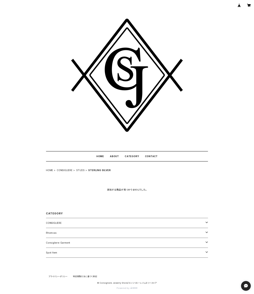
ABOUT (114, 156)
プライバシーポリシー (58, 276)
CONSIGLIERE (65, 170)
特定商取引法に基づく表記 (85, 276)
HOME (100, 156)
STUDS (80, 170)
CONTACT (151, 156)
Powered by (127, 288)
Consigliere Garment (58, 242)
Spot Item (51, 252)
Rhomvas (51, 232)
